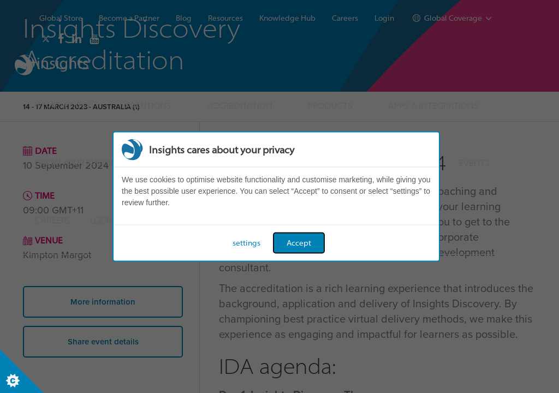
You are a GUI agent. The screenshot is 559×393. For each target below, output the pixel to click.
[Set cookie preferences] (22, 371)
